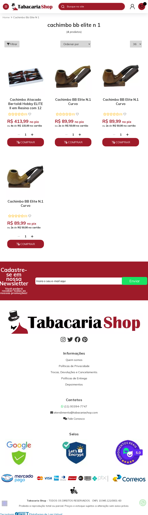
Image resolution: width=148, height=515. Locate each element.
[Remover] (19, 134)
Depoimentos (74, 384)
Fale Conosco (74, 418)
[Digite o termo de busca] (96, 6)
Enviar (134, 281)
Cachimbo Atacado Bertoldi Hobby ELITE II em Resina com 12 (25, 103)
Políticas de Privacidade (74, 366)
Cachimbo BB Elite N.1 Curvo (73, 101)
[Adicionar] (32, 134)
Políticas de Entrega (74, 378)
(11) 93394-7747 (74, 406)
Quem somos (74, 360)
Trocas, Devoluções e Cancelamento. (74, 372)
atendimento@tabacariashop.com (74, 412)
